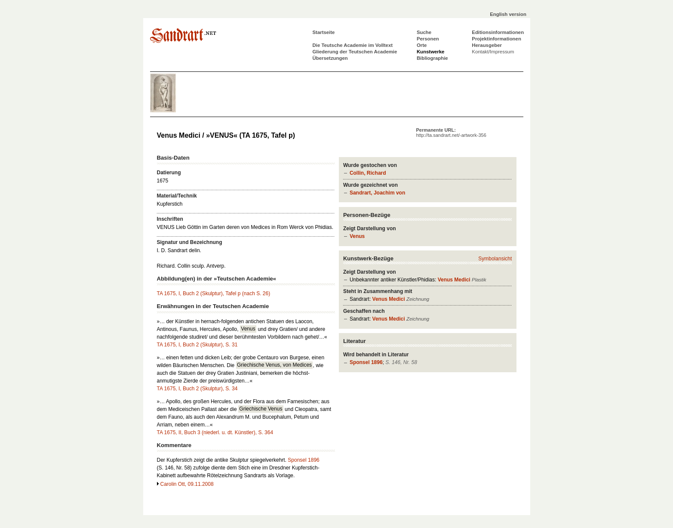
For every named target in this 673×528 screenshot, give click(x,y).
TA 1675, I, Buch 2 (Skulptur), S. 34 (197, 389)
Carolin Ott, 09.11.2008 (187, 484)
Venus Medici (454, 280)
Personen (428, 38)
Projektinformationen (496, 38)
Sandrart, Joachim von (377, 193)
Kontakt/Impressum (493, 51)
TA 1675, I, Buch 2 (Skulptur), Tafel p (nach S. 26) (213, 293)
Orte (422, 45)
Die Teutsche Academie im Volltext (353, 45)
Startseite (324, 32)
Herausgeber (487, 45)
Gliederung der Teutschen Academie (355, 51)
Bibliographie (432, 58)
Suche (424, 32)
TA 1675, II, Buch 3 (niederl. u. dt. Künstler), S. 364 (215, 432)
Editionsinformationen (498, 32)
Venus (357, 236)
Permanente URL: (451, 132)
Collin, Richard (368, 173)
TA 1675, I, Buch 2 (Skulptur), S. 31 (197, 345)
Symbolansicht (495, 259)
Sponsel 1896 (366, 362)
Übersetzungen (330, 58)
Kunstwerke (431, 51)
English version (508, 14)
